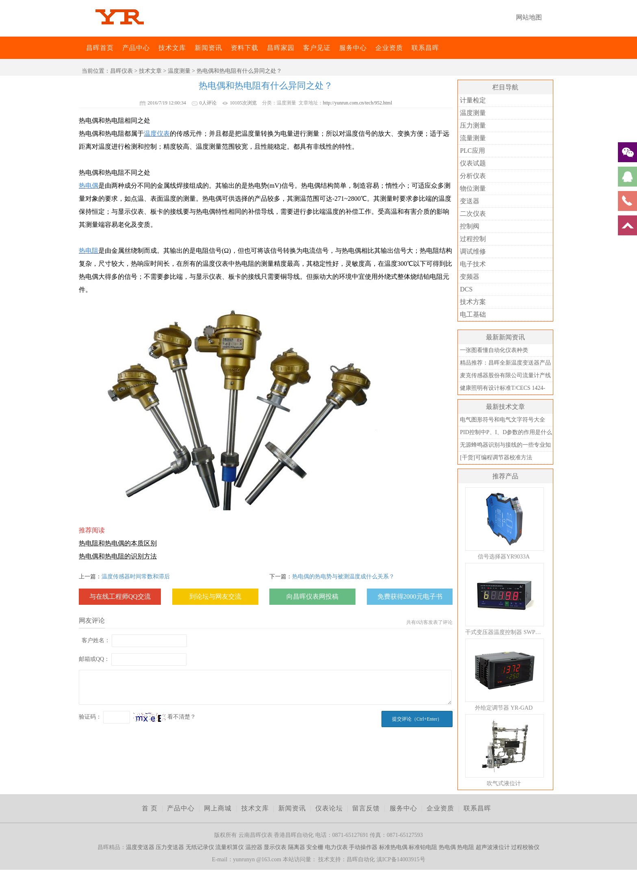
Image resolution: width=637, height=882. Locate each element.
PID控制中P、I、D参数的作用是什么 (506, 432)
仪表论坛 (329, 808)
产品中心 (136, 47)
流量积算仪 (229, 847)
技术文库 (172, 47)
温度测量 (179, 71)
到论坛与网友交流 (215, 596)
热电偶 (447, 847)
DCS (466, 289)
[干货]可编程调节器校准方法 (496, 457)
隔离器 (296, 847)
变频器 (469, 276)
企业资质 (389, 47)
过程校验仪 (525, 847)
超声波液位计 (493, 847)
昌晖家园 (281, 47)
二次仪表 (473, 213)
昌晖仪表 (121, 71)
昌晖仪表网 (81, 48)
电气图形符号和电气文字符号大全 (502, 420)
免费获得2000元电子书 (409, 596)
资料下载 (244, 47)
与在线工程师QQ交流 (120, 596)
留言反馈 (366, 808)
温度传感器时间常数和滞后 (136, 577)
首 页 (150, 808)
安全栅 (314, 847)
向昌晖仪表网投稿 (312, 596)
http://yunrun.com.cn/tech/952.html (357, 103)
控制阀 (469, 226)
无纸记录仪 (200, 847)
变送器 (469, 201)
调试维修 (473, 251)
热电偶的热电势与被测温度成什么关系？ (343, 577)
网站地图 (529, 17)
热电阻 (465, 847)
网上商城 (218, 808)
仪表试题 (473, 163)
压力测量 (473, 125)
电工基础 (473, 314)
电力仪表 (336, 847)
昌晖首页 (100, 47)
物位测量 (473, 188)
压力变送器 (170, 847)
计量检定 (473, 100)
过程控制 (473, 238)
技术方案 (473, 301)
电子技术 (473, 264)
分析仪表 (473, 175)
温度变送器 (140, 847)
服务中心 (353, 47)
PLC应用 (472, 150)
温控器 (253, 847)
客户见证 (317, 47)
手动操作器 (363, 847)
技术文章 (150, 71)
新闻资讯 (208, 47)
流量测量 (473, 138)
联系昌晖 (425, 47)
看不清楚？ (164, 717)
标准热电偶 (393, 847)
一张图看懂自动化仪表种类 (494, 350)
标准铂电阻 (423, 847)
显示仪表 (275, 847)
